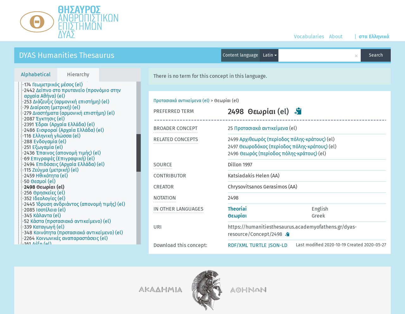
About (336, 37)
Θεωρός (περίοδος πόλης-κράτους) (272, 154)
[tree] (77, 163)
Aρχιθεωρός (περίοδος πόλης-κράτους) (277, 139)
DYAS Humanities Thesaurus (66, 55)
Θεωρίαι (237, 216)
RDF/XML (238, 245)
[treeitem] (56, 85)
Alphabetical (36, 74)
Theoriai (237, 209)
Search (376, 55)
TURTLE (258, 245)
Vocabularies (309, 37)
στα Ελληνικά (374, 37)
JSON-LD (277, 245)
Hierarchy (78, 74)
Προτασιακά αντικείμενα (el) (181, 100)
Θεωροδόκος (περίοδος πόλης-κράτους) (277, 147)
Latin (270, 55)
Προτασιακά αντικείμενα (258, 128)
